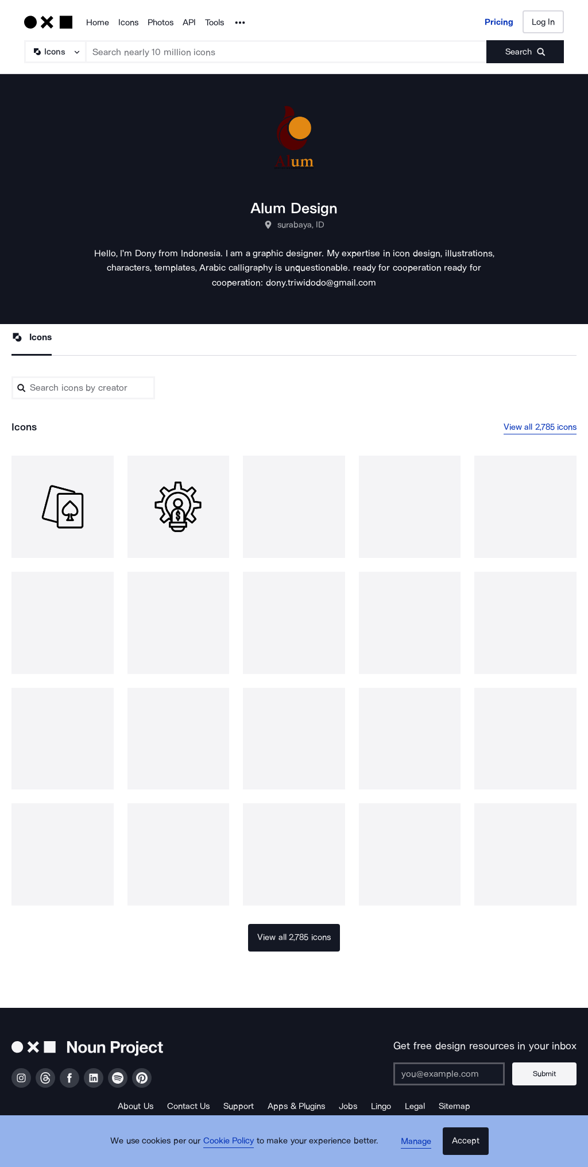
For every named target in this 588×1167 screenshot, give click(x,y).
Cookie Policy (232, 1147)
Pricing (499, 22)
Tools (214, 22)
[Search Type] (54, 51)
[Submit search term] (525, 51)
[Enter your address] (453, 1073)
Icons (128, 22)
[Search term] (286, 51)
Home (97, 22)
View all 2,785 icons (540, 427)
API (189, 22)
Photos (160, 22)
